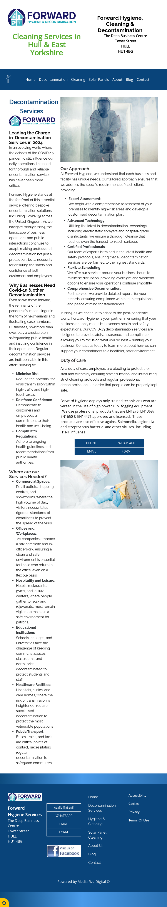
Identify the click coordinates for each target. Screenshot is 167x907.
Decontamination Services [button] (101, 808)
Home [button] (93, 798)
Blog (129, 79)
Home (30, 79)
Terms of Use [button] (137, 820)
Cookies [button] (132, 804)
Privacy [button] (132, 812)
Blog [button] (92, 854)
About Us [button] (95, 846)
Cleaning (78, 79)
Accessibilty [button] (136, 796)
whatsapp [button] (126, 443)
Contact (143, 79)
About (117, 79)
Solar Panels (99, 79)
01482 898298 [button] (64, 808)
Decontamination (53, 79)
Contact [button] (94, 862)
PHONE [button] (91, 443)
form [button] (126, 451)
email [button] (91, 451)
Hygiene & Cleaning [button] (96, 821)
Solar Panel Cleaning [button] (97, 835)
